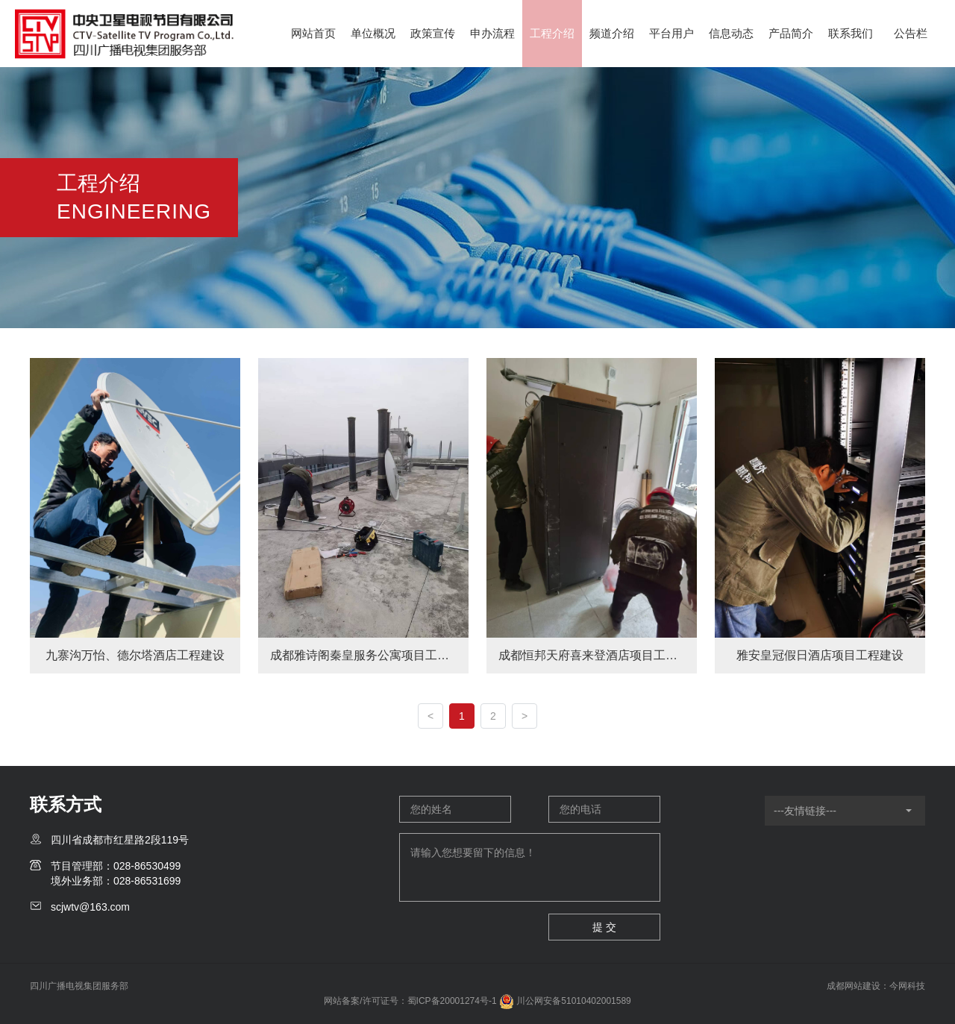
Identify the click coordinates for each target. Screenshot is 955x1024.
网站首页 (313, 33)
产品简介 (790, 33)
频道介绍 (611, 33)
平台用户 (671, 33)
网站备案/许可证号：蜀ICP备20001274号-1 (410, 1001)
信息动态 (731, 33)
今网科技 (907, 986)
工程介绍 (552, 33)
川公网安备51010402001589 (565, 1001)
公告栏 (910, 33)
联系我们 (850, 33)
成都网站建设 (853, 986)
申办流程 (492, 33)
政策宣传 (432, 33)
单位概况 (373, 33)
